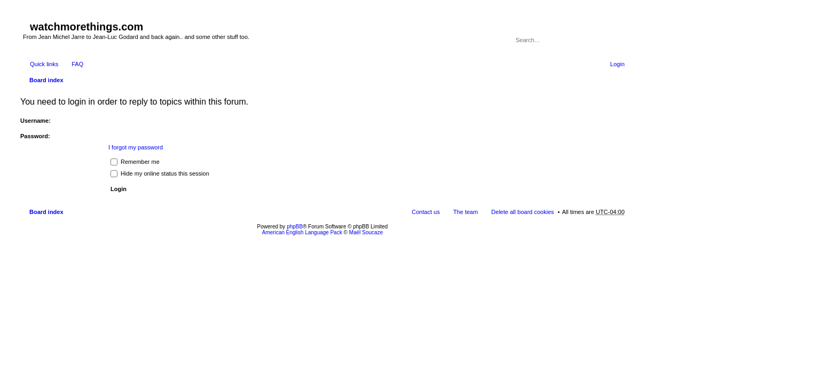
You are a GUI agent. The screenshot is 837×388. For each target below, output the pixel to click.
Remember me (135, 162)
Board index (46, 80)
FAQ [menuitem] (77, 64)
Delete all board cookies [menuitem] (522, 212)
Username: (35, 120)
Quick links (44, 64)
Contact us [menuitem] (426, 212)
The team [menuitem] (465, 212)
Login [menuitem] (617, 64)
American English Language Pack (302, 232)
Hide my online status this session (159, 173)
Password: (35, 136)
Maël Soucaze (366, 232)
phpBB (295, 226)
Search (602, 40)
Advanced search (617, 40)
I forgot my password (135, 147)
